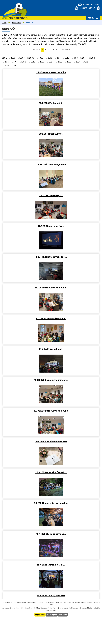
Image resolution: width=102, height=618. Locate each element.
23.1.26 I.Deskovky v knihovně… (75, 164)
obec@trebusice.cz (91, 4)
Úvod (4, 22)
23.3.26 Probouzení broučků (26, 72)
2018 (24, 61)
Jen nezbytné (52, 615)
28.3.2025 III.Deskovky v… (26, 380)
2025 (87, 61)
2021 (51, 61)
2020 (42, 61)
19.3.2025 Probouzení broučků (76, 380)
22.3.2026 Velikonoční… (75, 72)
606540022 (83, 44)
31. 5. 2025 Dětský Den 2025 (75, 318)
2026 (7, 65)
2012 (67, 58)
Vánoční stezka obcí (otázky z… (76, 472)
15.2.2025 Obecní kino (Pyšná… (75, 410)
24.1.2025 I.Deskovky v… (26, 472)
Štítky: (4, 57)
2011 (58, 58)
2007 (22, 58)
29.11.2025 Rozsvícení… (75, 195)
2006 (13, 58)
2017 (15, 61)
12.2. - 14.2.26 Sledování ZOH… (26, 164)
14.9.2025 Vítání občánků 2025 (26, 257)
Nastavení (63, 615)
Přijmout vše (39, 615)
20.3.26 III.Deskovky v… (26, 103)
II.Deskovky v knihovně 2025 (26, 441)
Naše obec (16, 22)
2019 (33, 61)
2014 (84, 58)
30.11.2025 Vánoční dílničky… (26, 195)
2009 (40, 58)
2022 (60, 61)
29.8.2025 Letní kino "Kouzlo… (75, 257)
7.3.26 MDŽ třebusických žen (76, 103)
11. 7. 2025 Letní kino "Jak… (26, 318)
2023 (69, 61)
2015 (93, 58)
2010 (50, 58)
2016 (7, 61)
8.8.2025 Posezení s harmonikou (26, 287)
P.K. (15, 65)
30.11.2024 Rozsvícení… (75, 503)
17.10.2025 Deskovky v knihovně (75, 226)
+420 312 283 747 (86, 8)
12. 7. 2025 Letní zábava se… (75, 287)
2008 (31, 58)
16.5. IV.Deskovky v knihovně (26, 349)
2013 (76, 58)
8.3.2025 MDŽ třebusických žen (26, 410)
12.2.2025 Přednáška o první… (75, 441)
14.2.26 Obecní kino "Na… (75, 133)
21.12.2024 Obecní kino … (26, 503)
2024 (78, 61)
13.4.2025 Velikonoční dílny (75, 349)
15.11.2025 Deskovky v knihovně (26, 226)
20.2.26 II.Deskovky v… (26, 133)
